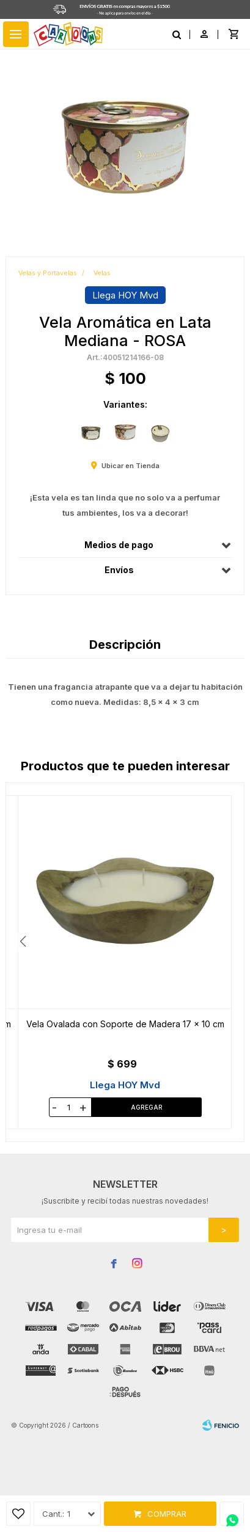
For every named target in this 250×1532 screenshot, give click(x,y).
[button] (227, 941)
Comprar (166, 1514)
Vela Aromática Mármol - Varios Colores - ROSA (125, 1024)
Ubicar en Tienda (130, 465)
